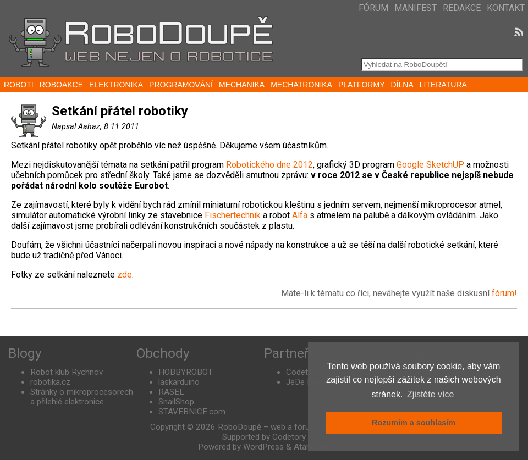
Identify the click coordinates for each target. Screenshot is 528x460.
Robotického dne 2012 (268, 164)
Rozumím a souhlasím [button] (413, 422)
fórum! (504, 293)
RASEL (171, 392)
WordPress (263, 447)
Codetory (303, 372)
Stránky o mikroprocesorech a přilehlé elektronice (81, 397)
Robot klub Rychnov (66, 372)
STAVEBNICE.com (192, 412)
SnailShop (176, 402)
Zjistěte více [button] (430, 394)
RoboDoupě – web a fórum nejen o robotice (298, 427)
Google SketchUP (430, 164)
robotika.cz (50, 382)
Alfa (299, 215)
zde (124, 274)
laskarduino (179, 382)
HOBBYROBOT (185, 372)
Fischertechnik (233, 215)
